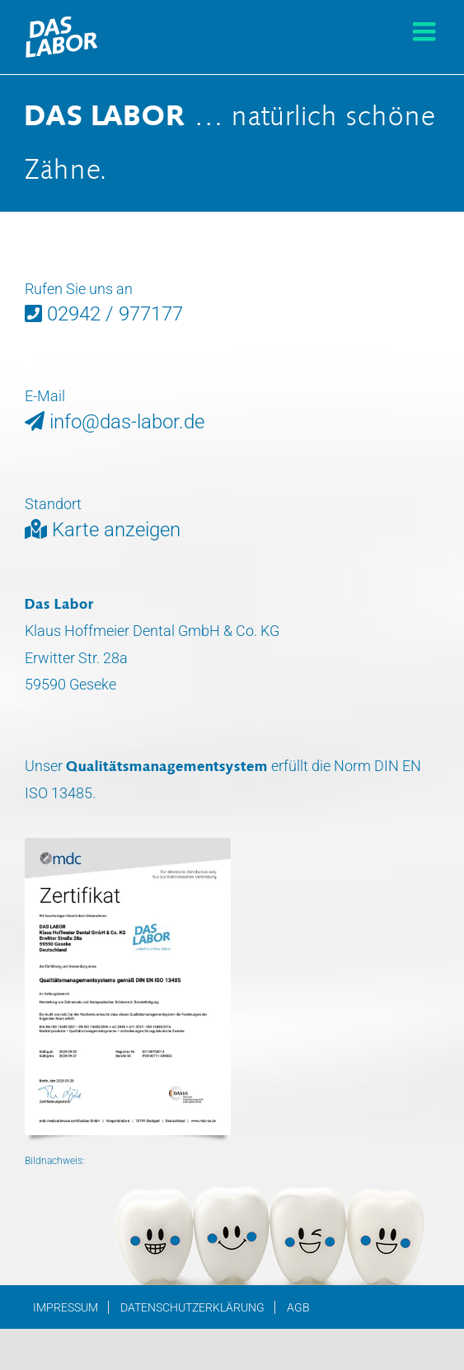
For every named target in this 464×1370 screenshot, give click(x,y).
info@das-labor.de (114, 421)
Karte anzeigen (102, 529)
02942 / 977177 (104, 313)
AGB (298, 1307)
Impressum (65, 1307)
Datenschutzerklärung (192, 1307)
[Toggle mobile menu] (426, 31)
